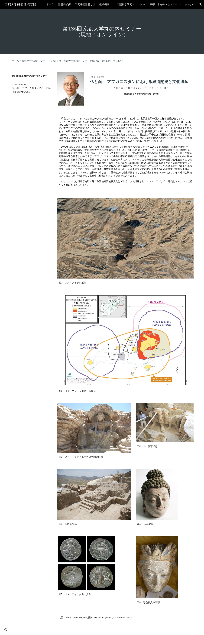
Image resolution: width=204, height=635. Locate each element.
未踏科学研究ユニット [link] (129, 4)
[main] (102, 31)
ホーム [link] (50, 4)
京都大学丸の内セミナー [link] (164, 4)
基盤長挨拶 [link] (64, 4)
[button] (200, 4)
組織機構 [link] (104, 4)
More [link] (188, 4)
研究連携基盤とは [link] (85, 4)
